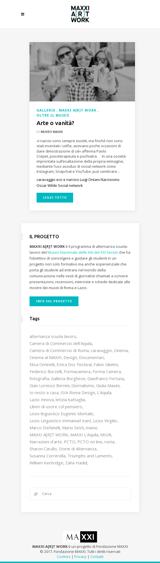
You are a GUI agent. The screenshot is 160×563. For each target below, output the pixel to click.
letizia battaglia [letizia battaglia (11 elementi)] (70, 399)
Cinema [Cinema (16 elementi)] (121, 350)
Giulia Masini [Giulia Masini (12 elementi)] (108, 385)
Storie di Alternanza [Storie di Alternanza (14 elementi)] (77, 448)
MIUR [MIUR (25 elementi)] (105, 434)
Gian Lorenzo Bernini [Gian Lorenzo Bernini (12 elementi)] (49, 385)
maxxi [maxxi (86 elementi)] (91, 427)
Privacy (80, 556)
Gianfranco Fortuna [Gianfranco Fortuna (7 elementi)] (105, 378)
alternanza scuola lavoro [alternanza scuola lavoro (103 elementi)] (53, 336)
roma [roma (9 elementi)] (109, 441)
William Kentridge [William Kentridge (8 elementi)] (46, 463)
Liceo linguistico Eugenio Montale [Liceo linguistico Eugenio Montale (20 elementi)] (61, 413)
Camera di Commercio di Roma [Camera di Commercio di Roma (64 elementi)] (59, 350)
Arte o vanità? (55, 122)
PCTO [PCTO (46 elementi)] (69, 441)
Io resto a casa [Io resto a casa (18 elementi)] (44, 392)
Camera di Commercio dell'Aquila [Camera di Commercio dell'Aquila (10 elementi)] (61, 343)
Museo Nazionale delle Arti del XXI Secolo (83, 252)
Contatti (96, 556)
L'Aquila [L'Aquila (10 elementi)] (104, 392)
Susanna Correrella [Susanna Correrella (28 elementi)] (48, 455)
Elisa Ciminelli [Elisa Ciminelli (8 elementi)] (42, 364)
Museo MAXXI (52, 132)
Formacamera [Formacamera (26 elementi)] (77, 371)
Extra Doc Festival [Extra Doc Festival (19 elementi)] (74, 364)
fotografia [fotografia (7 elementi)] (39, 378)
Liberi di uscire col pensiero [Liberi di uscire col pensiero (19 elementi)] (56, 406)
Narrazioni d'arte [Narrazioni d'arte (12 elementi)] (46, 441)
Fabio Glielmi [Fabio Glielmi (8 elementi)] (106, 364)
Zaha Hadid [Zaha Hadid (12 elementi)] (76, 463)
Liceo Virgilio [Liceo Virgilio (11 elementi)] (105, 420)
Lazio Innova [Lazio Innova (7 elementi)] (42, 399)
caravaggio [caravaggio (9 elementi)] (101, 350)
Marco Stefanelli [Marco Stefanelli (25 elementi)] (45, 427)
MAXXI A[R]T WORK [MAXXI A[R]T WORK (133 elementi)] (49, 434)
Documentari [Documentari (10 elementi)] (91, 357)
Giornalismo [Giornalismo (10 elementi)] (82, 385)
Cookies (64, 556)
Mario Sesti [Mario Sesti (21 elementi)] (73, 427)
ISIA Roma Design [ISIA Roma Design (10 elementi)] (77, 392)
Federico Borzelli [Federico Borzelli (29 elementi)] (46, 371)
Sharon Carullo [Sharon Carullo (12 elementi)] (43, 448)
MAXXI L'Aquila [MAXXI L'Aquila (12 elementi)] (84, 434)
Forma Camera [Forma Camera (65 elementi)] (107, 371)
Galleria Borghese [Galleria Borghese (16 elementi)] (68, 378)
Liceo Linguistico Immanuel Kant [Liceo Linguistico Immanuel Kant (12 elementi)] (60, 420)
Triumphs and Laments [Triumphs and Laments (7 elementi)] (89, 455)
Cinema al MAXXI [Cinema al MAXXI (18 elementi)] (46, 357)
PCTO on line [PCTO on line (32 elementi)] (89, 441)
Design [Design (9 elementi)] (70, 357)
